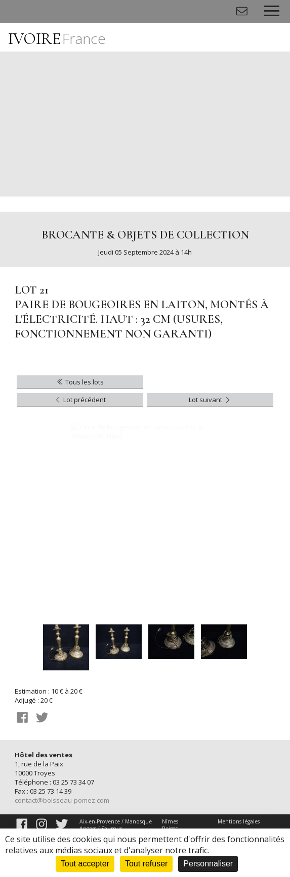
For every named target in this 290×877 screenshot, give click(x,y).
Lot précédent (80, 399)
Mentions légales (239, 821)
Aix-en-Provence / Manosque (115, 821)
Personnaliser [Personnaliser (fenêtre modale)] (208, 863)
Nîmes (170, 821)
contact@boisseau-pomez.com (62, 800)
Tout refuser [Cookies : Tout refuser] (146, 863)
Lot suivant (210, 399)
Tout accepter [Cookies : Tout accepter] (85, 863)
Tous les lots (80, 381)
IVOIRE (57, 38)
